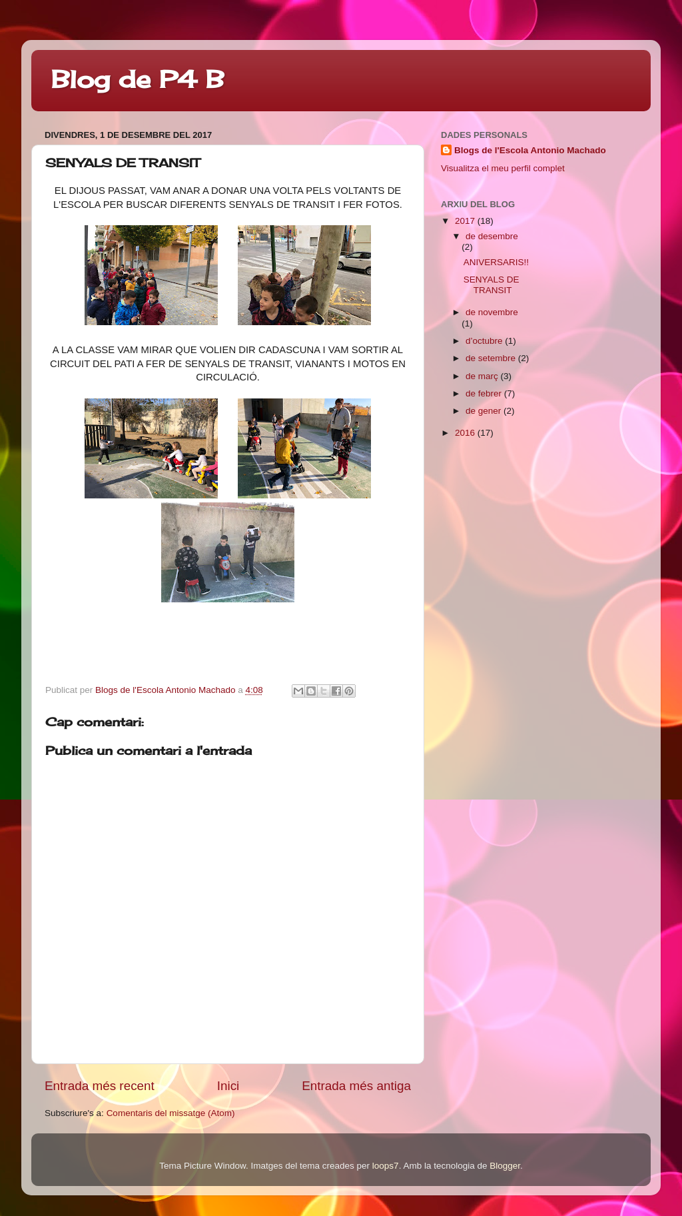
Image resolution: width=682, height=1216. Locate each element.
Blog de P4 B (137, 79)
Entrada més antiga (356, 1086)
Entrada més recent (100, 1086)
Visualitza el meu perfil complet (503, 168)
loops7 (385, 1166)
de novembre (492, 312)
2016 (466, 433)
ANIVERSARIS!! (496, 262)
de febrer (485, 393)
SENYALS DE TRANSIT (491, 285)
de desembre (492, 236)
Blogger (505, 1166)
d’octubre (485, 341)
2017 (466, 221)
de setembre (492, 358)
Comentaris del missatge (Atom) (171, 1113)
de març (483, 376)
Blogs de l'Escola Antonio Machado (530, 150)
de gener (485, 411)
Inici (228, 1086)
